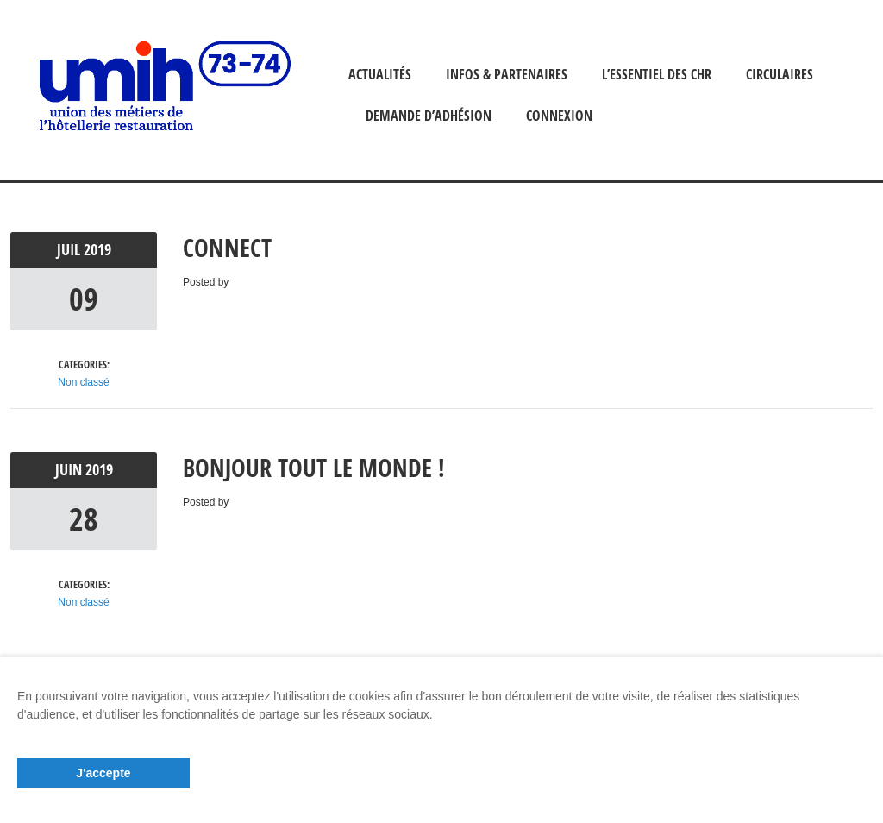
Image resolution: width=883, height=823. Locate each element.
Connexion (559, 115)
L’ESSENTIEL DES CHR (656, 74)
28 (83, 519)
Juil (70, 250)
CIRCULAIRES (779, 74)
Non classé (83, 382)
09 (83, 299)
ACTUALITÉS (379, 74)
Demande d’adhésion (429, 115)
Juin (70, 470)
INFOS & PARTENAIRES (506, 74)
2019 (97, 250)
